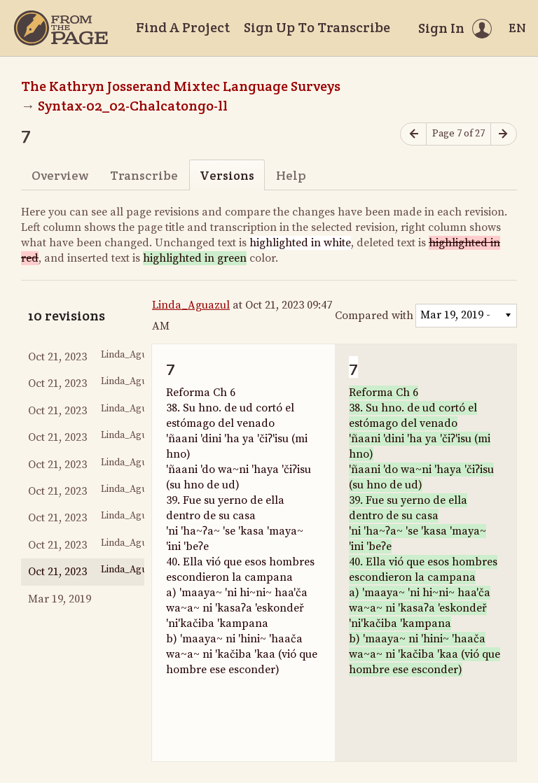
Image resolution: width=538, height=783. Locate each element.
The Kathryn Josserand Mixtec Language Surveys (180, 86)
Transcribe (144, 175)
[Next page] (503, 134)
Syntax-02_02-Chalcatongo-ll (133, 106)
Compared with (374, 315)
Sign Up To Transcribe (317, 27)
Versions (227, 175)
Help (291, 175)
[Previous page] (413, 134)
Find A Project (183, 27)
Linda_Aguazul (191, 305)
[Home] (61, 27)
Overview (60, 175)
